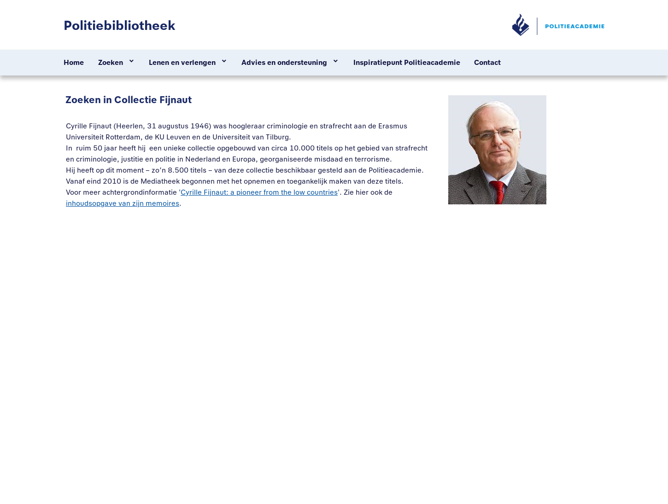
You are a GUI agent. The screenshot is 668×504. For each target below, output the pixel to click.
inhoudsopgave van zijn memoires (122, 203)
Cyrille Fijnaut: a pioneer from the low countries (259, 192)
